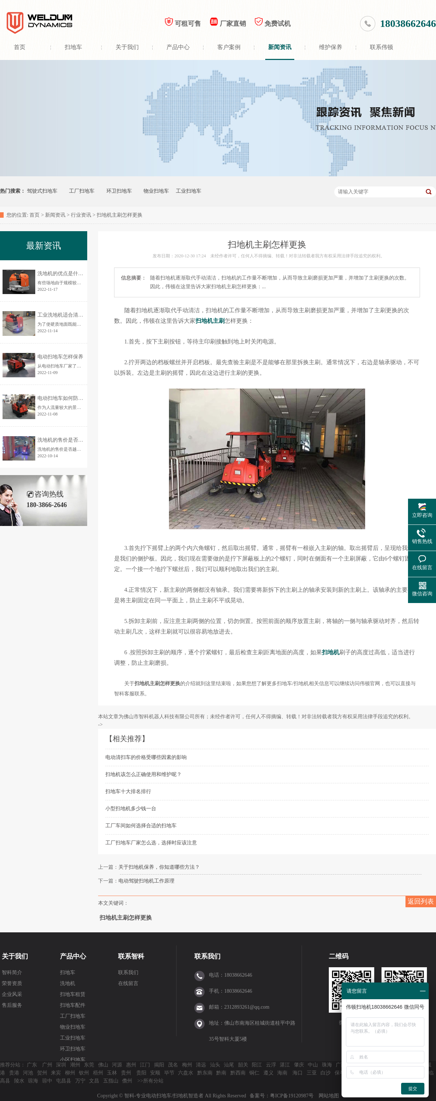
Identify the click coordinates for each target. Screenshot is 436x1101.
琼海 (33, 1081)
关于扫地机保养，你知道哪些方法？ (159, 867)
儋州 (127, 1081)
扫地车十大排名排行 (128, 791)
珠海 (327, 1065)
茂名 (173, 1065)
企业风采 (12, 994)
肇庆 (299, 1065)
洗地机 (67, 983)
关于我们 (127, 47)
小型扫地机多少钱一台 (130, 808)
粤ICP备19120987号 (292, 1095)
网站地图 (329, 1095)
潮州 (75, 1065)
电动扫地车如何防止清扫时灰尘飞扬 (78, 398)
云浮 (271, 1065)
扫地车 (73, 47)
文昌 (94, 1081)
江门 (145, 1065)
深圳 (61, 1065)
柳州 (70, 1073)
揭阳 (159, 1065)
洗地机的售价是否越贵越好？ (70, 440)
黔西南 (238, 1073)
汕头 (215, 1065)
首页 (19, 47)
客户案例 (229, 47)
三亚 (312, 1073)
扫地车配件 (72, 1005)
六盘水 (185, 1073)
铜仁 (254, 1073)
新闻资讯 (279, 47)
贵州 (126, 1073)
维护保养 (330, 47)
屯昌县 (63, 1081)
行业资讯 (81, 215)
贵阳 (141, 1073)
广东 (32, 1065)
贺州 (42, 1073)
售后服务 (12, 1005)
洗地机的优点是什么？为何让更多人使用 (83, 273)
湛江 (285, 1065)
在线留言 (128, 983)
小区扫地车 (72, 1059)
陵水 (19, 1081)
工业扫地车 (188, 191)
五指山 (110, 1081)
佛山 (103, 1065)
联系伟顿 (381, 47)
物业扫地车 (156, 191)
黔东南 (205, 1073)
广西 (341, 1065)
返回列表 (421, 901)
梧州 (98, 1073)
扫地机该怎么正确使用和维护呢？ (143, 774)
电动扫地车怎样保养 (60, 356)
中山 (313, 1065)
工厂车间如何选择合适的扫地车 (141, 825)
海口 (297, 1073)
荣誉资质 (12, 983)
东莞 (89, 1065)
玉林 (112, 1073)
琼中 (47, 1081)
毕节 (169, 1073)
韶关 (243, 1065)
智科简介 (12, 972)
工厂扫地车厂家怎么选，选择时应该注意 (151, 842)
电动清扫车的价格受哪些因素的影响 (146, 757)
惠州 (131, 1065)
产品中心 (178, 47)
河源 (117, 1065)
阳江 (257, 1065)
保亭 (340, 1073)
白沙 (325, 1073)
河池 (28, 1073)
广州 (47, 1065)
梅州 (187, 1065)
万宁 (80, 1081)
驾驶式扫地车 (42, 191)
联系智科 (131, 956)
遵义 (268, 1073)
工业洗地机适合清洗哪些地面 (70, 315)
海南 (282, 1073)
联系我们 (128, 972)
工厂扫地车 (81, 191)
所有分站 (153, 1081)
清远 (201, 1065)
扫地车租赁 (72, 994)
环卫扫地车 (119, 191)
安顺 (155, 1073)
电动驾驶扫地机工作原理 (146, 881)
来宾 (56, 1073)
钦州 (84, 1073)
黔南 (221, 1073)
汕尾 (229, 1065)
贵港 (14, 1073)
